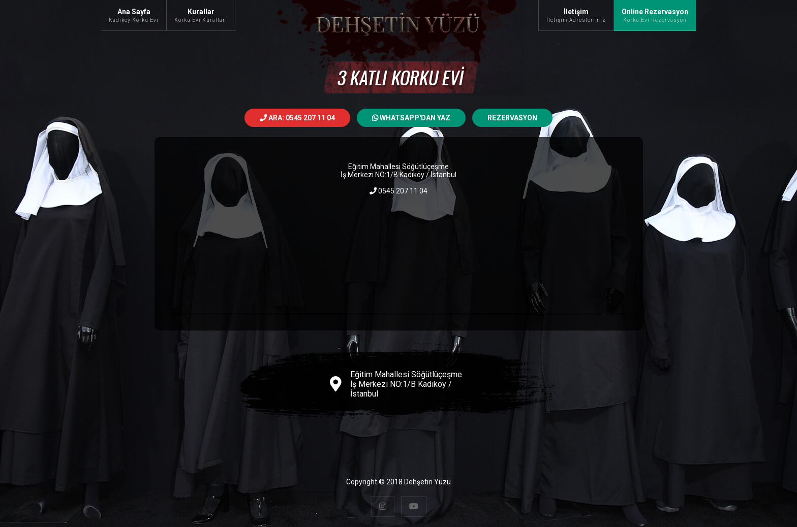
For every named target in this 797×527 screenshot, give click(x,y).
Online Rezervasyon (655, 15)
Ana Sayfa (134, 15)
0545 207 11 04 (398, 191)
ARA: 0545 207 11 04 (297, 118)
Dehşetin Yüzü (427, 482)
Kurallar (200, 15)
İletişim (576, 15)
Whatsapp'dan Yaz (411, 118)
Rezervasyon (512, 118)
